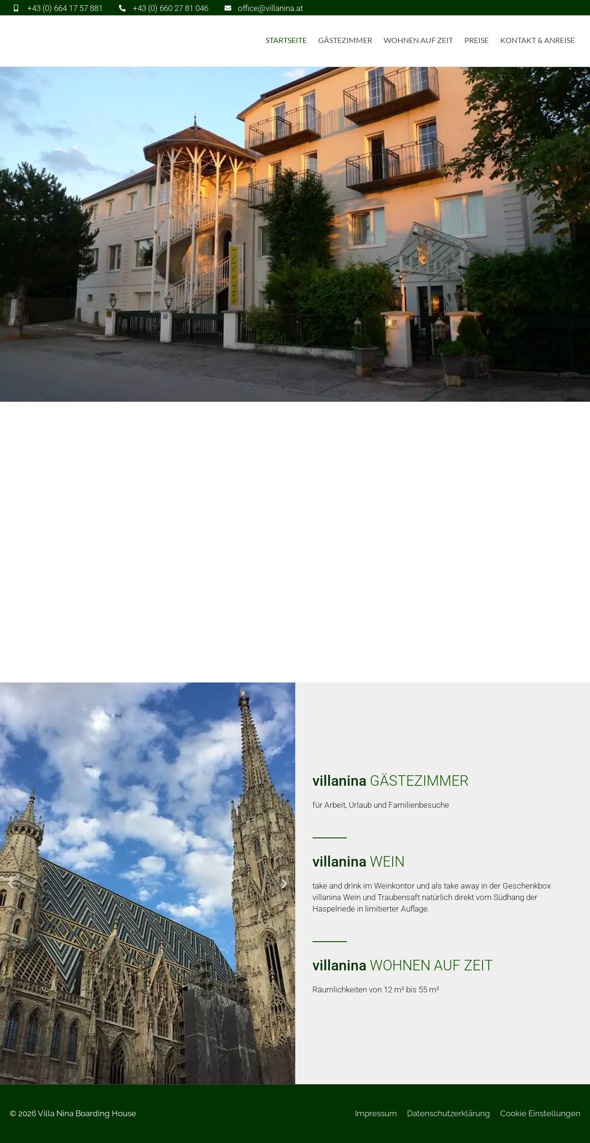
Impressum (376, 1113)
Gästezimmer (345, 39)
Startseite (286, 39)
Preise (476, 39)
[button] (11, 884)
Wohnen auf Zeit (418, 39)
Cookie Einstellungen (540, 1113)
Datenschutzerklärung (448, 1113)
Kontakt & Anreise (537, 39)
